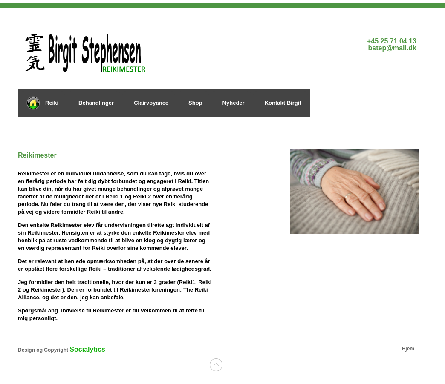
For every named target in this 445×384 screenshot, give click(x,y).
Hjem (408, 349)
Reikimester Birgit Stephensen (103, 50)
